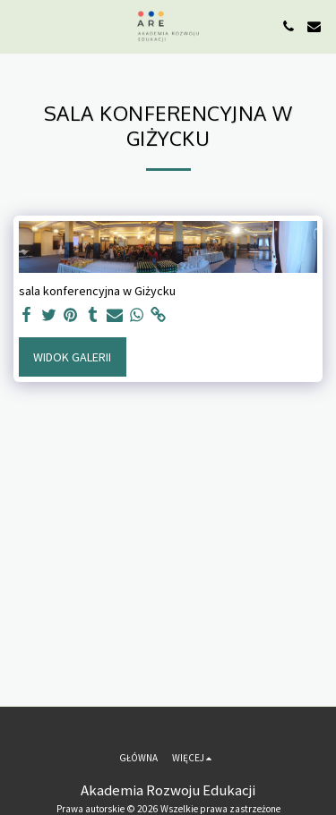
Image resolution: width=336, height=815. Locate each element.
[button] (19, 25)
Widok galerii (72, 357)
